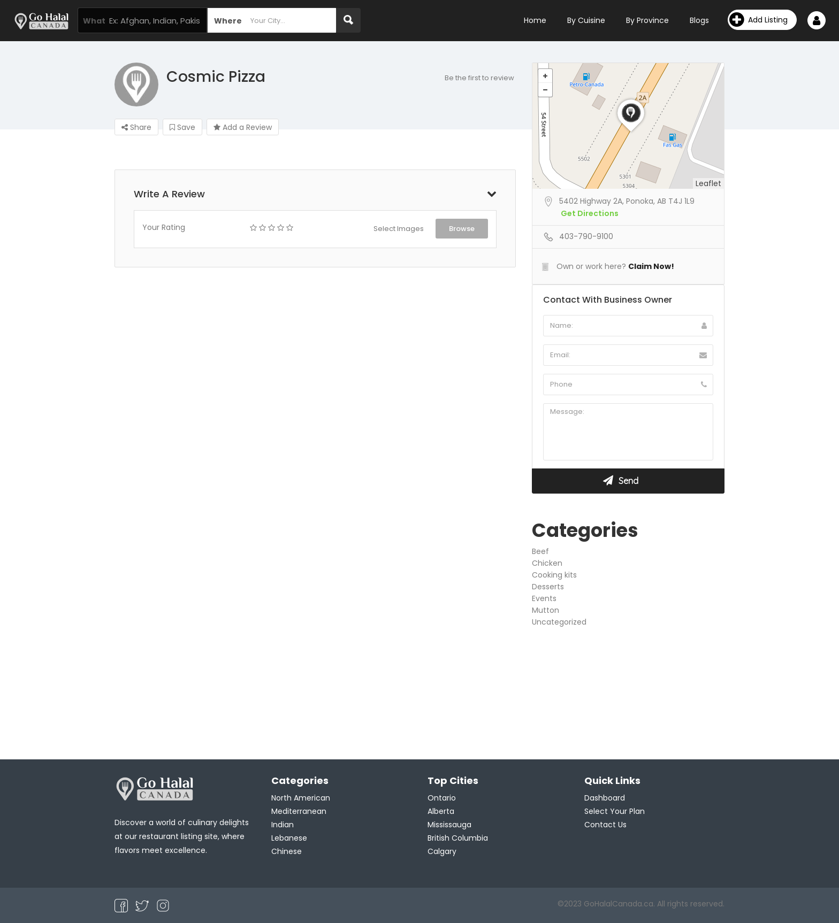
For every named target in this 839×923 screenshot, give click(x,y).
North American (300, 798)
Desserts (548, 586)
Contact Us (605, 824)
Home (535, 20)
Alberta (441, 811)
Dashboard (604, 798)
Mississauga (449, 824)
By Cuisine (586, 20)
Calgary (442, 851)
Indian (282, 824)
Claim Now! (651, 266)
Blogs (699, 20)
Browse (462, 229)
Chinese (286, 851)
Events (544, 598)
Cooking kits (554, 575)
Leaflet (708, 183)
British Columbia (458, 838)
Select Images (398, 229)
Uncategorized (559, 622)
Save (182, 127)
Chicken (547, 563)
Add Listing (758, 19)
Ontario (442, 798)
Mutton (545, 610)
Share (136, 127)
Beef (540, 551)
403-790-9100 (586, 236)
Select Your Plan (614, 811)
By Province (647, 20)
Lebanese (289, 838)
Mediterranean (298, 811)
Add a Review (242, 127)
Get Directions (590, 213)
